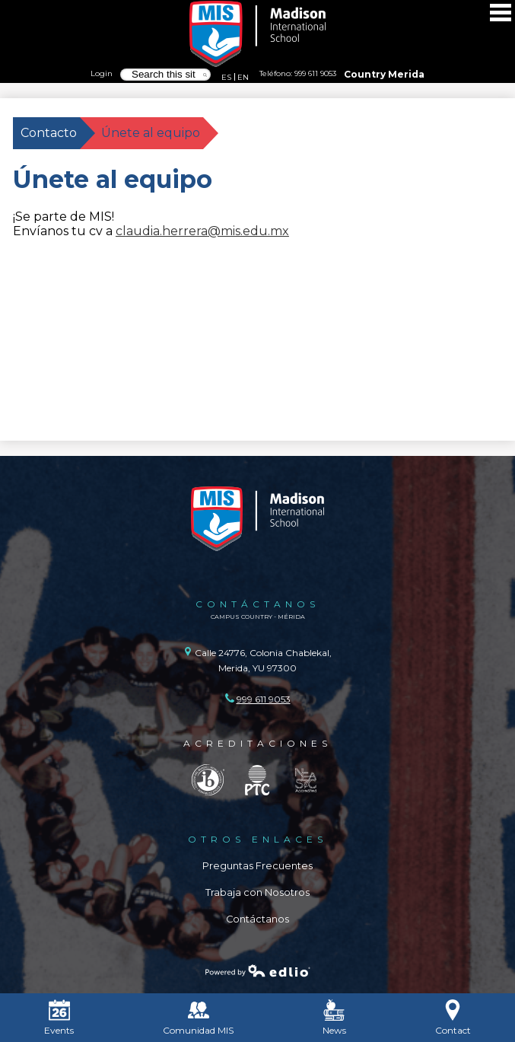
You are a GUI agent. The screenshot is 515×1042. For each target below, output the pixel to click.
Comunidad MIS (198, 1017)
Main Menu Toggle (500, 12)
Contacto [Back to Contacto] (49, 133)
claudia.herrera (162, 231)
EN (243, 76)
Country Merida (384, 74)
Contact (453, 1017)
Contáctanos (257, 919)
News (334, 1017)
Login (102, 73)
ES (226, 76)
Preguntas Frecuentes (257, 866)
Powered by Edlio (258, 970)
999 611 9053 (315, 73)
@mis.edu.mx (248, 231)
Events (59, 1017)
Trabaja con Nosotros (257, 892)
